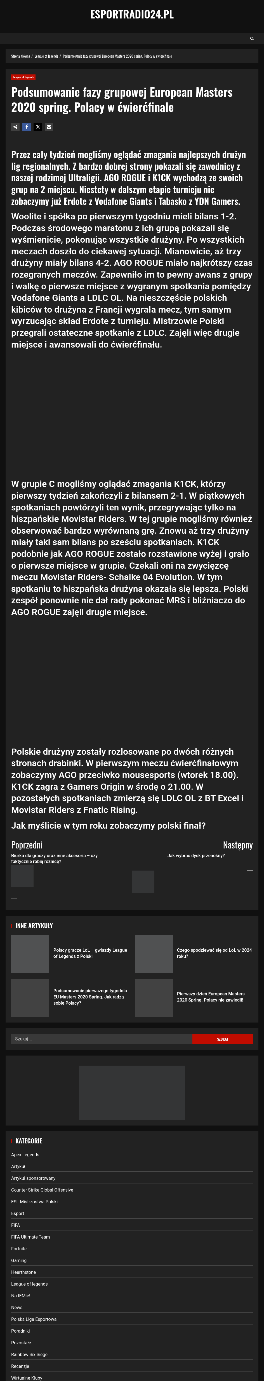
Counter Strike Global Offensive (42, 1190)
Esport (17, 1213)
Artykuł (18, 1166)
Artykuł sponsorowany (33, 1178)
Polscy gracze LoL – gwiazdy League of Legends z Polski (30, 954)
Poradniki (20, 1331)
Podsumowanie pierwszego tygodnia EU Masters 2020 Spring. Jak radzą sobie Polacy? (30, 998)
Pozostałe (21, 1342)
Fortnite (19, 1248)
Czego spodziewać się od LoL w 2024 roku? (154, 954)
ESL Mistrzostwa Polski (34, 1201)
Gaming (19, 1260)
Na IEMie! (20, 1295)
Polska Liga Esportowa (33, 1319)
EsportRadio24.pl (132, 14)
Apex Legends (25, 1154)
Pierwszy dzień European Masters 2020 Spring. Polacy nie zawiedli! (154, 998)
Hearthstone (23, 1272)
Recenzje (20, 1366)
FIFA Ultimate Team (30, 1237)
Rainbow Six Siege (29, 1354)
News (16, 1307)
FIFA (15, 1225)
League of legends (23, 77)
